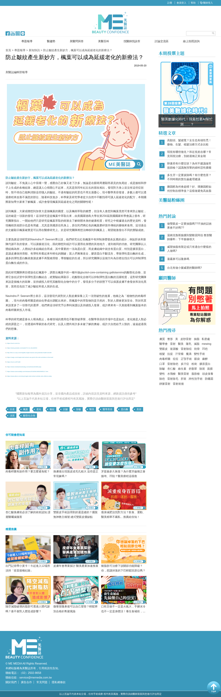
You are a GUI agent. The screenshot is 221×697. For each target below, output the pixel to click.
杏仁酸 (171, 368)
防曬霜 (209, 378)
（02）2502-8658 (30, 672)
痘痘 (175, 358)
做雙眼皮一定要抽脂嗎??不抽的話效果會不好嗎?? (189, 225)
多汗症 (185, 363)
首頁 (8, 50)
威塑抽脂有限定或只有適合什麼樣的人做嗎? (189, 248)
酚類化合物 (29, 415)
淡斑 (12, 415)
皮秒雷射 (185, 339)
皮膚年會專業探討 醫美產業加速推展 (75, 565)
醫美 (91, 409)
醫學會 (163, 343)
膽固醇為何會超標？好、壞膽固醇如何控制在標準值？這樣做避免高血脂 (189, 188)
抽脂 (196, 339)
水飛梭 (171, 373)
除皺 (78, 409)
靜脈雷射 (164, 383)
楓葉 (25, 409)
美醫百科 (103, 41)
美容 (139, 409)
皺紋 (52, 409)
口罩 (162, 363)
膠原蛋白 (204, 363)
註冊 (169, 2)
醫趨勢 (51, 41)
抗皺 (65, 409)
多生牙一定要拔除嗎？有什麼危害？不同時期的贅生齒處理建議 (189, 177)
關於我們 (11, 682)
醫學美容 (107, 409)
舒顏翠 (193, 368)
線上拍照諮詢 (191, 41)
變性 (162, 373)
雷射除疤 (172, 363)
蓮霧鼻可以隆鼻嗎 (178, 258)
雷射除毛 (172, 378)
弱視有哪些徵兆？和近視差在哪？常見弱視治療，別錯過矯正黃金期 (189, 154)
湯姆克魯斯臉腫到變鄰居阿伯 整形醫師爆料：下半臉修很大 (189, 237)
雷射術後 (178, 383)
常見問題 (41, 682)
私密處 (206, 339)
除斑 (202, 368)
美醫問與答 (77, 41)
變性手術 (199, 353)
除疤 (162, 378)
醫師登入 (206, 2)
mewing (206, 343)
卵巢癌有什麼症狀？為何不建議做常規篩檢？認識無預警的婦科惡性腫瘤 (189, 165)
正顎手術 (186, 358)
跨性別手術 (196, 378)
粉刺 (194, 363)
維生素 (182, 368)
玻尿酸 (174, 348)
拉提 (170, 353)
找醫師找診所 (132, 41)
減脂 (196, 343)
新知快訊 (34, 50)
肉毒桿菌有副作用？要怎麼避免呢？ (28, 471)
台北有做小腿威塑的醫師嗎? (184, 267)
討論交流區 (162, 41)
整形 (170, 339)
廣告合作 (26, 682)
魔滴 (188, 353)
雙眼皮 (163, 348)
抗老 (12, 409)
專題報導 (26, 41)
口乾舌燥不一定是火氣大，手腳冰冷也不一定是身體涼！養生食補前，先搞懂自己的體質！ (123, 611)
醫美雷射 (183, 373)
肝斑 (183, 378)
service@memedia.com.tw (35, 677)
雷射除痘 (186, 348)
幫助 (193, 2)
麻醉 (205, 358)
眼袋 (197, 358)
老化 (38, 409)
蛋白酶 (124, 409)
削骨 (197, 348)
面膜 (210, 368)
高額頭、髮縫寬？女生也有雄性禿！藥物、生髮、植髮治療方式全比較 (189, 142)
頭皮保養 (207, 373)
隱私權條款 (59, 682)
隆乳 (188, 343)
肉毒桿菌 (164, 358)
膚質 (162, 339)
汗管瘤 (179, 353)
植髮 (162, 353)
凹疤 (205, 348)
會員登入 (181, 2)
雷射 (173, 343)
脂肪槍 (195, 373)
